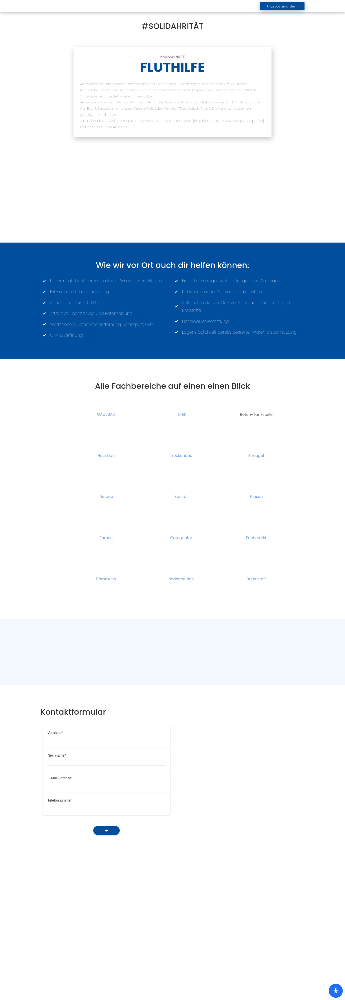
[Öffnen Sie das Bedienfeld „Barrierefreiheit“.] (336, 991)
